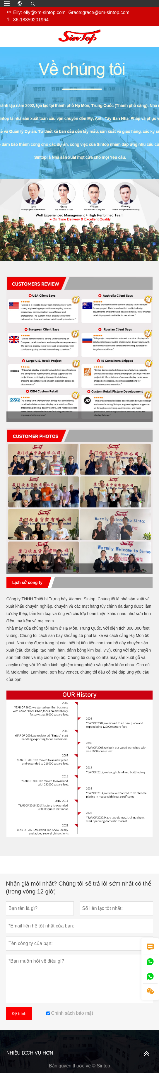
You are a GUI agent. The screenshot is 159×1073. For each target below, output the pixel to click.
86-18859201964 (31, 19)
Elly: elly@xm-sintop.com (39, 12)
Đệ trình (19, 1013)
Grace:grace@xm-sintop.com (98, 12)
